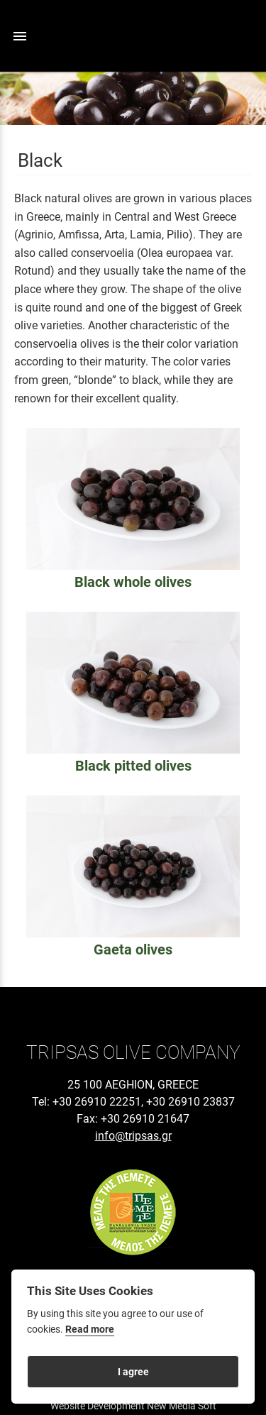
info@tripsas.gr (133, 1136)
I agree (133, 1371)
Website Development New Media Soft (133, 1405)
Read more (89, 1329)
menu (19, 36)
